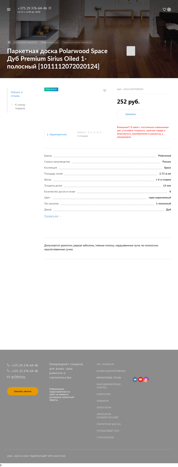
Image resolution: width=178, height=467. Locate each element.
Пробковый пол (108, 430)
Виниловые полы (109, 377)
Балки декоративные (111, 370)
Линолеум (104, 407)
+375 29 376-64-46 (32, 7)
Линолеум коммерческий (107, 415)
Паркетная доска (109, 424)
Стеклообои (105, 437)
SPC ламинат (105, 364)
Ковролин (104, 394)
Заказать (130, 114)
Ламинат (103, 400)
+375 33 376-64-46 (24, 371)
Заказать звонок (22, 391)
